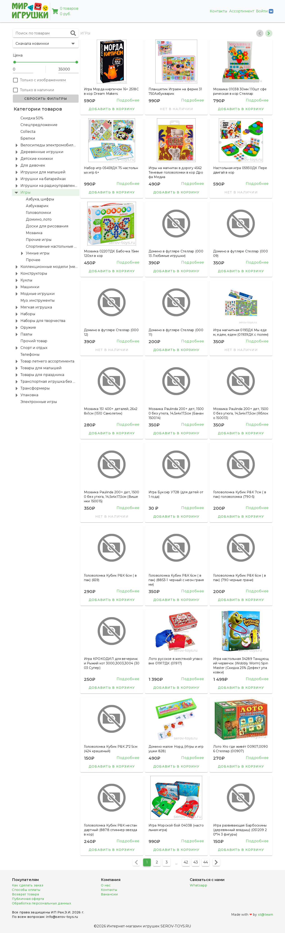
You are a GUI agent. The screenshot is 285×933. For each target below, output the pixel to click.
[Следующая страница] (216, 862)
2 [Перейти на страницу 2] (157, 862)
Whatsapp (198, 885)
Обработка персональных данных (41, 903)
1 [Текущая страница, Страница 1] (147, 862)
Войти (264, 11)
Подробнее (128, 100)
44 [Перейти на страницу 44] (205, 862)
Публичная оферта (28, 899)
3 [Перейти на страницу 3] (166, 862)
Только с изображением (43, 80)
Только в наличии (37, 90)
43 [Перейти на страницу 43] (195, 862)
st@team (265, 915)
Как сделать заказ (27, 885)
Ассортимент (241, 11)
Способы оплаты (26, 890)
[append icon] (73, 33)
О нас (106, 885)
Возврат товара (25, 894)
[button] (46, 43)
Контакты (218, 11)
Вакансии (109, 894)
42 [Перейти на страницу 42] (186, 862)
